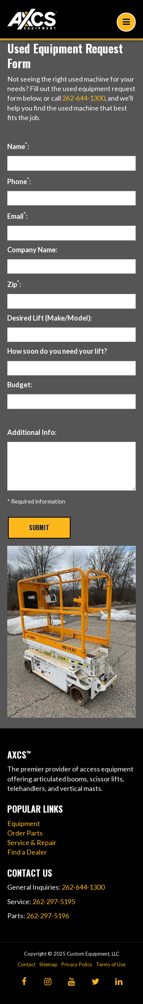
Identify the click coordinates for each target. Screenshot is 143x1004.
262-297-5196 (47, 915)
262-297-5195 (53, 901)
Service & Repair (31, 842)
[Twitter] (95, 982)
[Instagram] (47, 982)
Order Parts (25, 833)
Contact (26, 964)
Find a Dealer (27, 852)
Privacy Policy (76, 964)
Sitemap (48, 964)
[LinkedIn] (118, 982)
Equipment (23, 823)
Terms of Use (110, 964)
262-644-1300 (83, 98)
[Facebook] (24, 982)
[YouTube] (71, 982)
